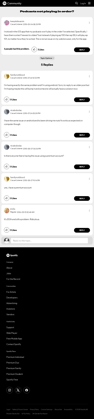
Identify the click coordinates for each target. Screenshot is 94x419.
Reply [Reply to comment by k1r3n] (82, 230)
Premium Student (14, 374)
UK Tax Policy (26, 414)
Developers (11, 297)
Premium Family (13, 368)
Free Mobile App (14, 338)
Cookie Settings (46, 409)
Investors (10, 308)
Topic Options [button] (46, 58)
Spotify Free (12, 379)
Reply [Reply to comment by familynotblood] (82, 99)
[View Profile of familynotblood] (17, 74)
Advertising (11, 303)
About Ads (58, 409)
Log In (83, 3)
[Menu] (89, 3)
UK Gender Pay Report (40, 414)
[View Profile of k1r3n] (12, 208)
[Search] (77, 3)
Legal (8, 409)
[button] (89, 23)
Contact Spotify (13, 344)
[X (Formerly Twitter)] (18, 390)
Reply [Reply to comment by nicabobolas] (82, 135)
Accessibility (68, 409)
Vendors (10, 314)
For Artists (11, 291)
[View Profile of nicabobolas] (16, 110)
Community (12, 3)
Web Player (11, 332)
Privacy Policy (34, 409)
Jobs (8, 273)
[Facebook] (26, 390)
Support (10, 327)
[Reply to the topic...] (49, 240)
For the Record (13, 279)
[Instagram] (9, 390)
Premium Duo (12, 362)
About (9, 267)
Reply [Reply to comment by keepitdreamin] (82, 50)
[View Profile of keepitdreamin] (17, 21)
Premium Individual (15, 357)
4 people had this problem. (16, 48)
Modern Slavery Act (12, 414)
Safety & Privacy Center (20, 409)
